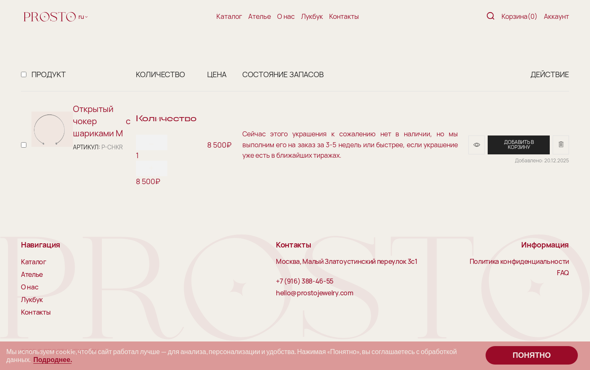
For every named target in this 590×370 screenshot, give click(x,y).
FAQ (563, 273)
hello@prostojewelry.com (314, 293)
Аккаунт (556, 16)
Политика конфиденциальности (519, 262)
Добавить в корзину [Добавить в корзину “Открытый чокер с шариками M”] (519, 144)
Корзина (520, 16)
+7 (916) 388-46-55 (304, 281)
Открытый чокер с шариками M (101, 120)
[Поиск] (490, 16)
